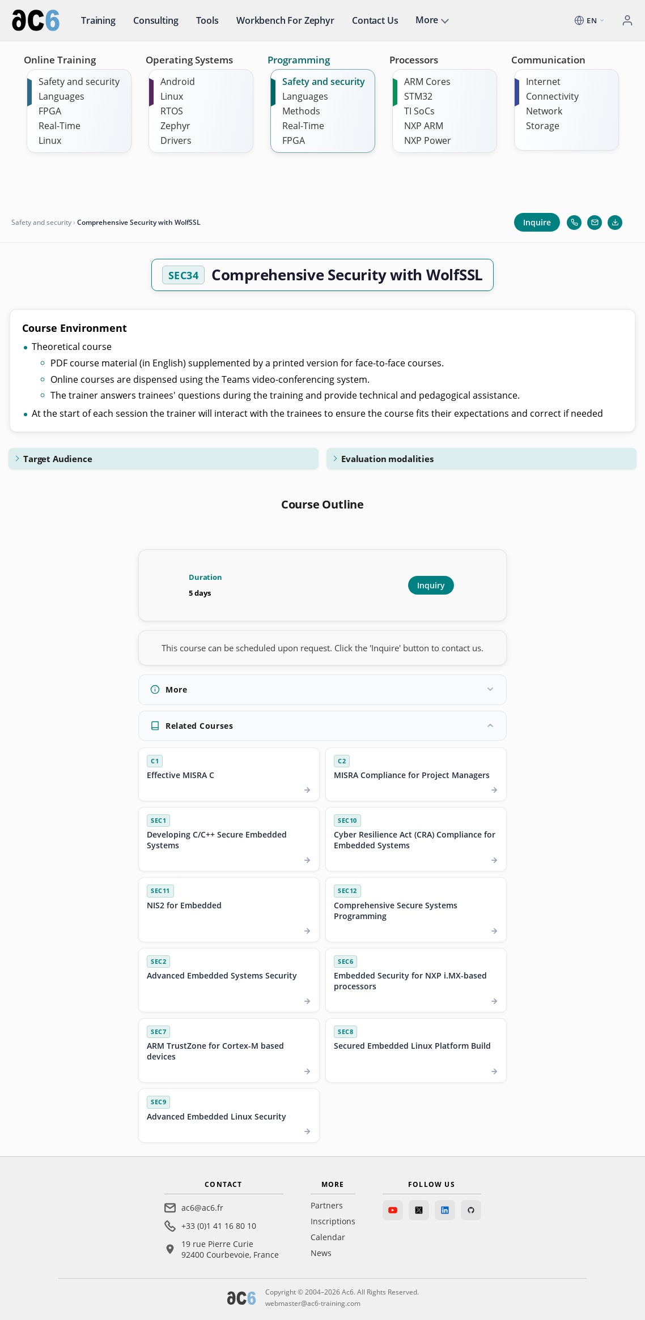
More (426, 20)
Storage (542, 125)
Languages (61, 96)
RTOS (171, 111)
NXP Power (427, 140)
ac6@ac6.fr (202, 1207)
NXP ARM (423, 125)
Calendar (328, 1237)
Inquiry (431, 585)
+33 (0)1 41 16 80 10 (218, 1225)
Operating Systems (189, 59)
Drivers (176, 140)
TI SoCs (419, 111)
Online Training (60, 59)
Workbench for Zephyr (285, 20)
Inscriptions (333, 1221)
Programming (299, 59)
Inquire (537, 222)
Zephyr (175, 125)
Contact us (375, 20)
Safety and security (79, 81)
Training (98, 20)
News (321, 1253)
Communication (548, 59)
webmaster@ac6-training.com (312, 1303)
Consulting (155, 20)
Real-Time (59, 125)
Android (177, 81)
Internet (543, 81)
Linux (50, 140)
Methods (301, 111)
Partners (327, 1205)
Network (544, 111)
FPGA (50, 111)
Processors (413, 59)
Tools (207, 20)
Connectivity (552, 96)
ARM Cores (427, 81)
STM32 (418, 96)
